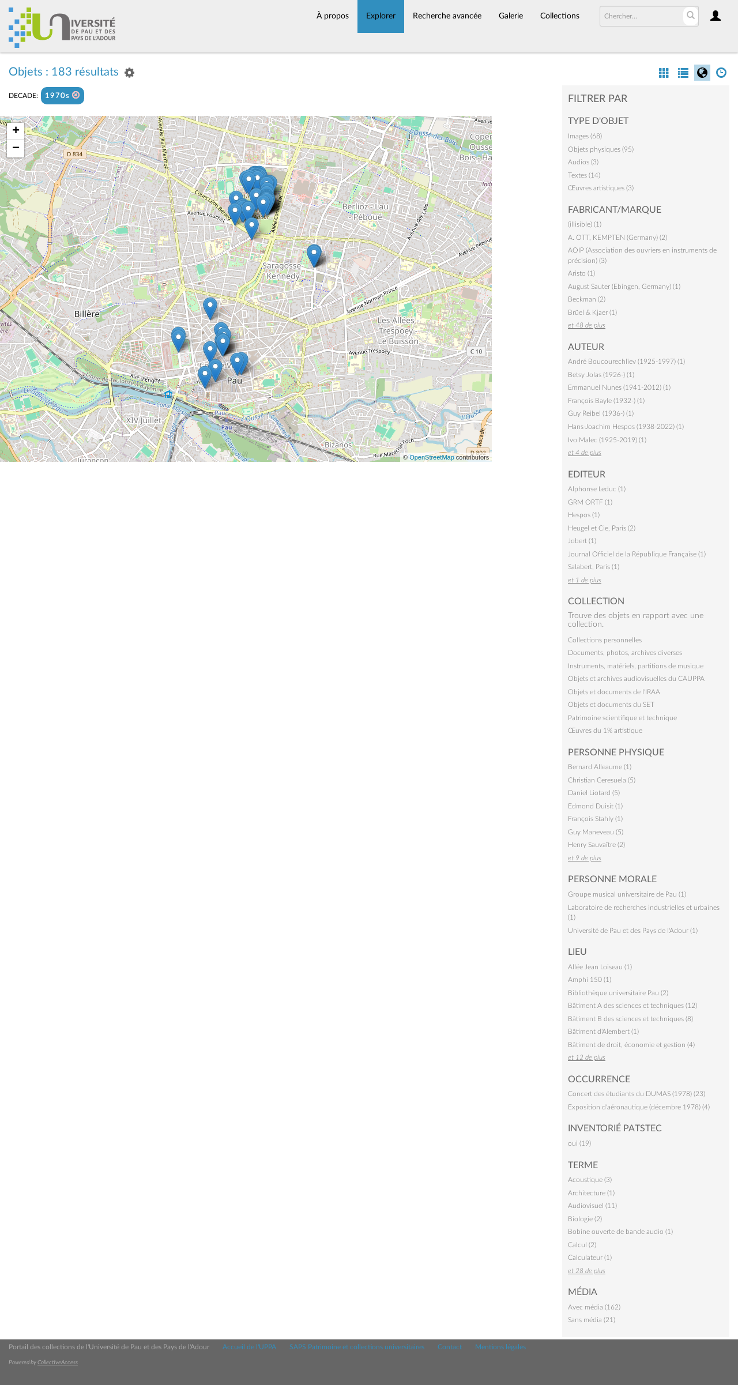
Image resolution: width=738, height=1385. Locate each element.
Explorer (381, 16)
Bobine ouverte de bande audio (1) (620, 1231)
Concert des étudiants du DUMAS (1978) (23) (636, 1093)
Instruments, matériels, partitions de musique (635, 666)
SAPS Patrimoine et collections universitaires (356, 1346)
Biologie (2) (585, 1218)
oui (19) (579, 1143)
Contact (450, 1346)
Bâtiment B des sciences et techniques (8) (630, 1018)
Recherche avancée (447, 16)
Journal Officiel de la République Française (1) (637, 554)
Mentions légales (500, 1346)
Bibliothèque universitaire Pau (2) (618, 992)
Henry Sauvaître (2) (596, 844)
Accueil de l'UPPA (249, 1346)
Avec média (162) (594, 1307)
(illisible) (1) (584, 224)
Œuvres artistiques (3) (601, 188)
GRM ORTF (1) (590, 502)
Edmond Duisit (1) (595, 806)
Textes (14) (584, 175)
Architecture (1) (591, 1193)
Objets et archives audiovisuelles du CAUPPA (636, 678)
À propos (333, 16)
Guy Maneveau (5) (595, 832)
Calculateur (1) (590, 1257)
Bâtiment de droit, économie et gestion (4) (631, 1044)
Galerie (511, 16)
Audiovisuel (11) (592, 1205)
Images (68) (585, 136)
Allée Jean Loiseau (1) (600, 967)
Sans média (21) (591, 1319)
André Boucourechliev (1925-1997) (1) (626, 361)
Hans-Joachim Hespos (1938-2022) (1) (626, 426)
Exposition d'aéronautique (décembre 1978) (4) (639, 1107)
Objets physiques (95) (601, 149)
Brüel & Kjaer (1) (592, 312)
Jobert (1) (582, 540)
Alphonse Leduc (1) (597, 488)
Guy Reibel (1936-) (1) (601, 413)
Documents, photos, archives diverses (625, 652)
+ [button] (16, 131)
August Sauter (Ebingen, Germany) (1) (624, 286)
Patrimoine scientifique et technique (622, 717)
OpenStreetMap (431, 457)
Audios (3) (583, 162)
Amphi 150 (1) (589, 979)
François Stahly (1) (595, 818)
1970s (62, 95)
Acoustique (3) (590, 1179)
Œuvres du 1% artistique (605, 730)
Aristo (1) (581, 273)
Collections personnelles (605, 640)
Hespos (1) (584, 514)
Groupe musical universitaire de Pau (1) (627, 894)
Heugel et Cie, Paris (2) (601, 528)
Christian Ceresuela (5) (601, 780)
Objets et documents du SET (611, 704)
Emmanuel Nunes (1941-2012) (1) (619, 387)
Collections (559, 16)
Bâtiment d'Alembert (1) (603, 1031)
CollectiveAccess (57, 1362)
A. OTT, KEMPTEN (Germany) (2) (617, 237)
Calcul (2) (582, 1244)
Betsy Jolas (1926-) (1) (601, 374)
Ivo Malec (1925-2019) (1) (607, 439)
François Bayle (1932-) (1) (606, 400)
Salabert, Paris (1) (593, 566)
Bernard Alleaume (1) (599, 766)
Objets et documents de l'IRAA (614, 691)
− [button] (16, 148)
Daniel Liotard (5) (594, 792)
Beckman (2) (586, 299)
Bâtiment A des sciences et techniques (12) (632, 1005)
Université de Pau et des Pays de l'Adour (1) (633, 930)
